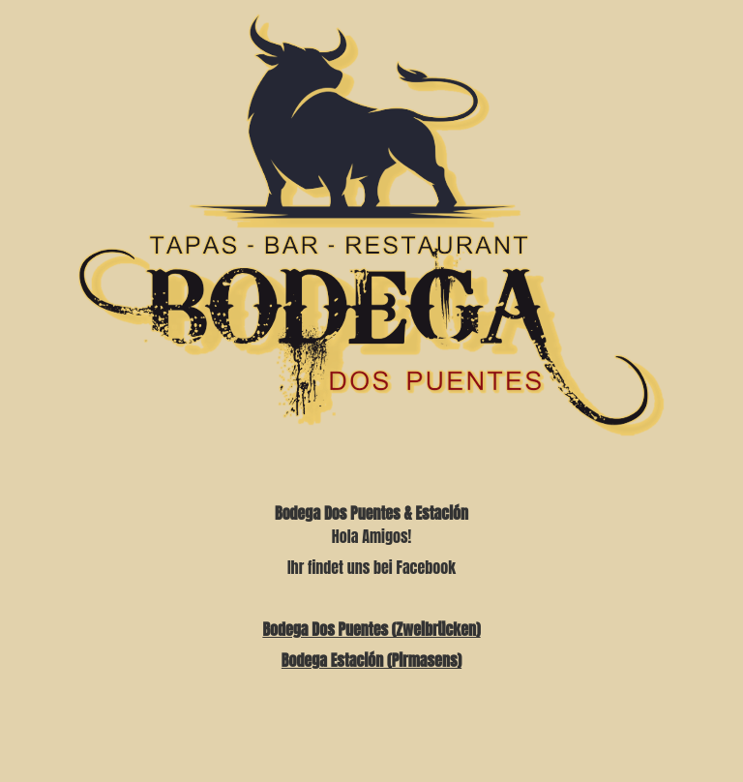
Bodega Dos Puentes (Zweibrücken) (371, 629)
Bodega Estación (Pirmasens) (371, 660)
